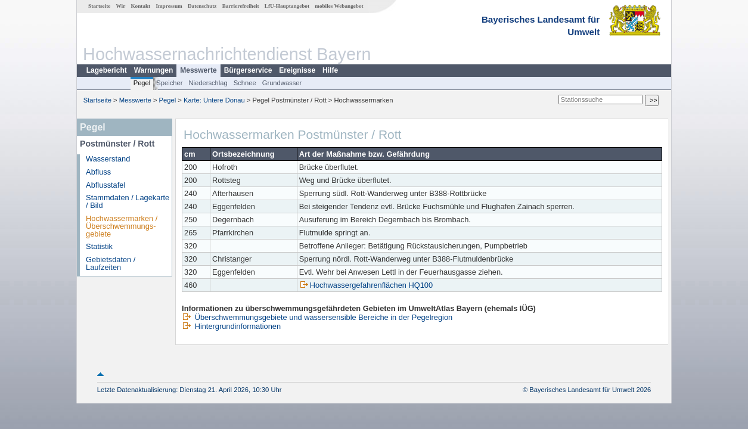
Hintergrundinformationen (231, 326)
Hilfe (330, 70)
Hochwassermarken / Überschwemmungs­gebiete (121, 226)
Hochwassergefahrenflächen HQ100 (366, 285)
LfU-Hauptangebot (287, 6)
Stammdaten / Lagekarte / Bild (127, 201)
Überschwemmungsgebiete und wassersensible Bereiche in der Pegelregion (317, 317)
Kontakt (140, 6)
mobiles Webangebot (339, 6)
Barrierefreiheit (240, 6)
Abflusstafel (105, 185)
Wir (121, 6)
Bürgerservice (248, 70)
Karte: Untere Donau (214, 100)
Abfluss (98, 171)
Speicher (169, 82)
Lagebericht (106, 70)
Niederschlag (207, 82)
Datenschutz (202, 6)
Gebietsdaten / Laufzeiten (110, 263)
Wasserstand (108, 158)
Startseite (99, 6)
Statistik (99, 246)
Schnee (245, 82)
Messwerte (198, 70)
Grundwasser (282, 82)
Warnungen (153, 70)
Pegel (142, 82)
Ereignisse (297, 70)
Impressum (169, 6)
